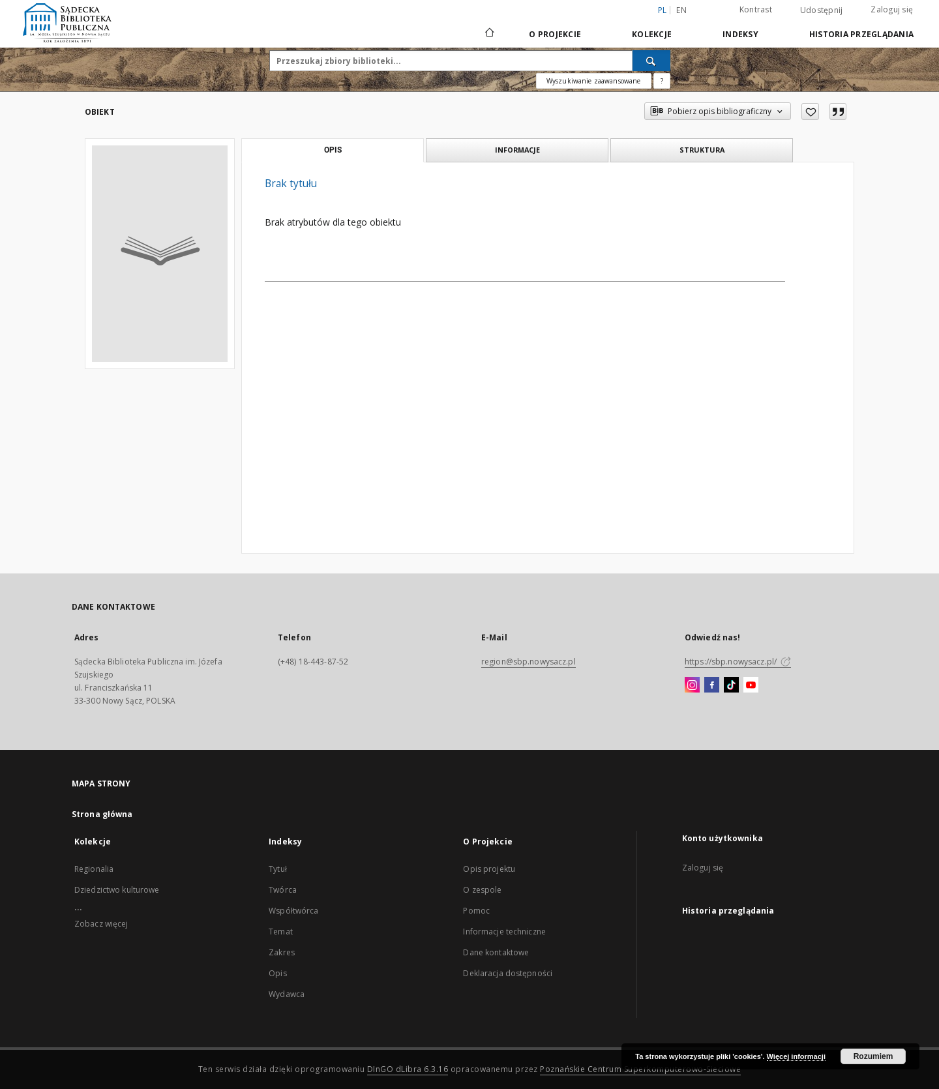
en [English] (681, 10)
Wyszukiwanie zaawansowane (593, 80)
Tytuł (278, 868)
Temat (281, 931)
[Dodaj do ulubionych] (810, 111)
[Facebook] (711, 685)
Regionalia (93, 868)
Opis (277, 973)
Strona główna (102, 814)
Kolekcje (652, 34)
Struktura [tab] (701, 150)
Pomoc (476, 910)
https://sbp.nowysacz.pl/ (738, 661)
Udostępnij (821, 10)
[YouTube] (750, 685)
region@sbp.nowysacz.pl (528, 661)
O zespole (482, 889)
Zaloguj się (892, 9)
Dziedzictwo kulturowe (117, 889)
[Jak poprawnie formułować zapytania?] (661, 81)
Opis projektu (489, 868)
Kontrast (755, 9)
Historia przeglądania (861, 34)
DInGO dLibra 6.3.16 (408, 1069)
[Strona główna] (488, 34)
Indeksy (740, 34)
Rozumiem (873, 1056)
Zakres (282, 952)
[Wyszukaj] (651, 60)
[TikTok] (731, 685)
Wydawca (287, 994)
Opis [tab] (333, 150)
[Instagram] (692, 685)
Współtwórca (293, 910)
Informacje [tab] (517, 150)
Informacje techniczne (504, 931)
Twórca (283, 889)
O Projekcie (555, 34)
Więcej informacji (796, 1056)
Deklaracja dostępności (507, 973)
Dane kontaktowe (496, 952)
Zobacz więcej (101, 923)
